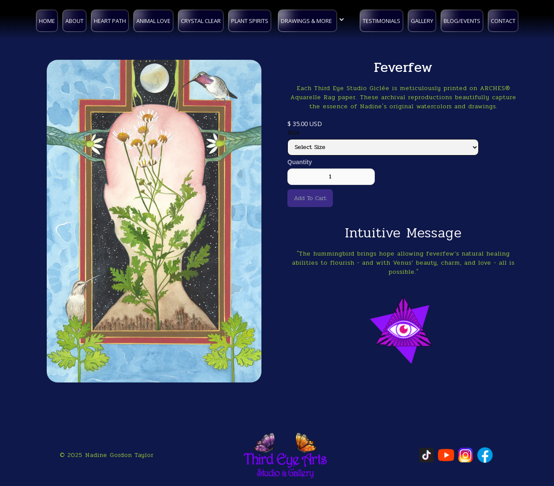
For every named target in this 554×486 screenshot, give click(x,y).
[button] (313, 19)
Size (293, 132)
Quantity (299, 162)
